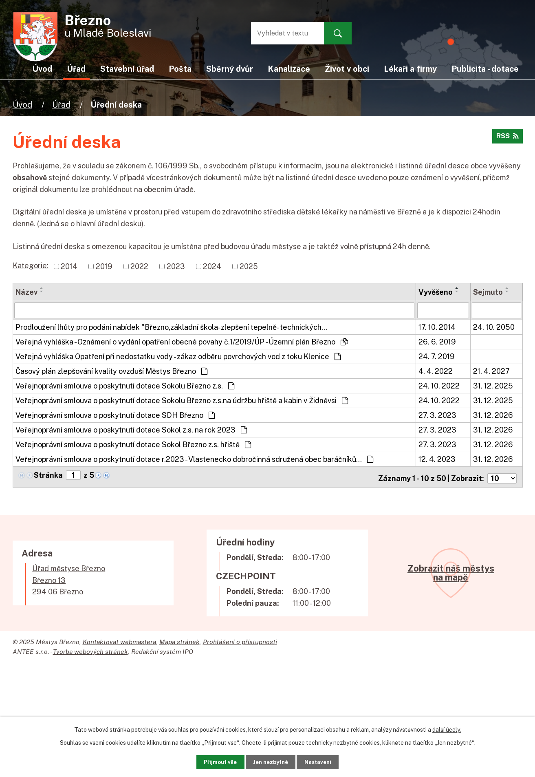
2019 (104, 266)
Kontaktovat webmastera (119, 638)
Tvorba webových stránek (90, 648)
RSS (506, 139)
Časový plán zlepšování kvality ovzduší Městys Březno (111, 370)
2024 (212, 266)
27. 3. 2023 (437, 415)
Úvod (22, 104)
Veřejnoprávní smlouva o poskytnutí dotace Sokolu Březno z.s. (124, 385)
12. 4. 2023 (437, 459)
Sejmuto (488, 292)
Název (26, 292)
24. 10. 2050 (494, 326)
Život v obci (347, 68)
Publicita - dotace (485, 68)
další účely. (446, 727)
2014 (69, 266)
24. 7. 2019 (436, 356)
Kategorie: (30, 265)
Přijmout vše (210, 760)
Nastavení (327, 760)
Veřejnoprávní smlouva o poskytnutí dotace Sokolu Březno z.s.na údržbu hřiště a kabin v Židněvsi (181, 400)
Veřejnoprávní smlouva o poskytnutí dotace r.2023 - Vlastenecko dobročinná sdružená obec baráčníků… (194, 459)
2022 (139, 266)
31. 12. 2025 (493, 385)
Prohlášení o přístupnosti (240, 638)
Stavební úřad (127, 68)
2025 (249, 266)
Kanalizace (289, 68)
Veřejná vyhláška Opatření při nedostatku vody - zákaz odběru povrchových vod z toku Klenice (178, 356)
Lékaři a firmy (410, 68)
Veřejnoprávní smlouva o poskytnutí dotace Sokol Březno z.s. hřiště (133, 444)
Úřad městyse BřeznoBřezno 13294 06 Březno (68, 577)
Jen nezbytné (270, 760)
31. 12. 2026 (493, 415)
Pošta (180, 68)
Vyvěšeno (435, 292)
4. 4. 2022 (435, 370)
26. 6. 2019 (437, 341)
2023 (176, 266)
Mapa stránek (179, 638)
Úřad (61, 104)
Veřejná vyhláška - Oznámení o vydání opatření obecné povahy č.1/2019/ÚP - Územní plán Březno (181, 341)
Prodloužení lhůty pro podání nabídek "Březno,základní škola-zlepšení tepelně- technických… (171, 326)
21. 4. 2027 (491, 370)
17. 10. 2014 (437, 326)
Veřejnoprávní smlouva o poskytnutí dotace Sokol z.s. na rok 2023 (131, 429)
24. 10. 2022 (439, 385)
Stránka (48, 474)
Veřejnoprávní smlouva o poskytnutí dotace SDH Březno (115, 415)
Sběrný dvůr (229, 68)
